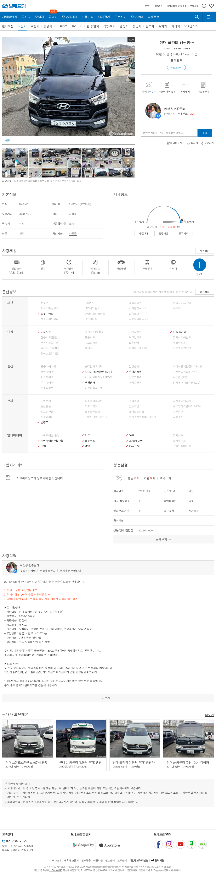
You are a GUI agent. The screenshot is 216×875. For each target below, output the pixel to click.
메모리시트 (91, 342)
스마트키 (46, 400)
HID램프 (89, 302)
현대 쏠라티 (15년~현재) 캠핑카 (134, 762)
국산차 (22, 26)
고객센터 (122, 860)
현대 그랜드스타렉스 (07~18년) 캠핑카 (30, 762)
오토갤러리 (191, 26)
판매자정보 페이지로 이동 (158, 116)
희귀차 (175, 26)
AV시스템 (134, 446)
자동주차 (178, 417)
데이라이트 (135, 302)
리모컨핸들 (47, 411)
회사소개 (57, 860)
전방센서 (134, 366)
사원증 (73, 233)
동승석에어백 (48, 366)
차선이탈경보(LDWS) (185, 371)
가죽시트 (46, 331)
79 (173, 114)
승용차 (48, 26)
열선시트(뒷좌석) (94, 331)
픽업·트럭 (109, 26)
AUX (87, 435)
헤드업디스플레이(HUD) (187, 406)
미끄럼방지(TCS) (94, 388)
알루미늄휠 (47, 313)
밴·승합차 (92, 26)
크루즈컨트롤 (92, 411)
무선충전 (178, 411)
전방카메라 (135, 377)
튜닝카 (137, 26)
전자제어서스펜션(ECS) (186, 382)
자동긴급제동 (180, 377)
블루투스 (90, 440)
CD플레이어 (136, 440)
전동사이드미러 (49, 319)
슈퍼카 (162, 26)
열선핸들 (46, 406)
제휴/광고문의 (71, 860)
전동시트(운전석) (50, 337)
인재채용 (86, 860)
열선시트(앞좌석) (50, 348)
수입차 (35, 26)
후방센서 (90, 382)
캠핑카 (124, 26)
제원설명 (204, 250)
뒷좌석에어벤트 (182, 337)
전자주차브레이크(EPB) (142, 417)
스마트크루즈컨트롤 (96, 417)
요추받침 (134, 342)
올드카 (150, 26)
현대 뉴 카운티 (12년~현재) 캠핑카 (81, 762)
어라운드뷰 (135, 382)
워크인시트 (135, 337)
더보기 (209, 714)
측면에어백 (47, 371)
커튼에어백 (47, 377)
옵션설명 (204, 292)
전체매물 (8, 26)
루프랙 (177, 308)
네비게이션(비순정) (52, 440)
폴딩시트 (90, 348)
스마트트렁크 (136, 411)
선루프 (44, 302)
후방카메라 (135, 371)
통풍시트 (90, 337)
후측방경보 (47, 388)
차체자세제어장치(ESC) (98, 377)
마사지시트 (135, 331)
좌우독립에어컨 (94, 400)
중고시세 (183, 233)
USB (43, 446)
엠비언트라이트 (49, 353)
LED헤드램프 (92, 308)
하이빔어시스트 (138, 308)
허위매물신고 (47, 571)
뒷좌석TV (178, 435)
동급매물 (144, 233)
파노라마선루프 (49, 308)
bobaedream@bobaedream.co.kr (105, 866)
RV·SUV (77, 26)
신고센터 (110, 860)
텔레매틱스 (179, 440)
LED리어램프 (92, 319)
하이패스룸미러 (138, 348)
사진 (7, 140)
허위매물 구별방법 (70, 571)
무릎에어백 (47, 382)
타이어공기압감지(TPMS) (187, 366)
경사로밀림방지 (182, 400)
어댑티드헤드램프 (95, 313)
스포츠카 (62, 26)
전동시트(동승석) (50, 342)
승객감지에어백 (94, 366)
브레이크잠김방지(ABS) (98, 371)
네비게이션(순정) (50, 435)
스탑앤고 (134, 400)
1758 (191, 114)
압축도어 (134, 313)
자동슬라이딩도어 (139, 319)
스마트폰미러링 (182, 446)
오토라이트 (91, 406)
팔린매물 (164, 233)
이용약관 (98, 860)
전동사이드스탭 (182, 302)
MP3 (87, 446)
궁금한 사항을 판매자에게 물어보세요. (163, 132)
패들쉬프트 (179, 342)
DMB (132, 435)
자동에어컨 (47, 417)
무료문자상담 (27, 571)
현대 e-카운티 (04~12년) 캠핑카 (187, 762)
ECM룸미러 (179, 331)
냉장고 (44, 422)
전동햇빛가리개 (182, 348)
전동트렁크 (135, 406)
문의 (204, 133)
